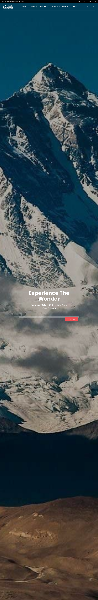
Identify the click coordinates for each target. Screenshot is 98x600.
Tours (73, 7)
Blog (79, 1)
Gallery (83, 1)
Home (24, 7)
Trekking (65, 7)
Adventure (55, 7)
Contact (89, 1)
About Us (32, 7)
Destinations (43, 7)
